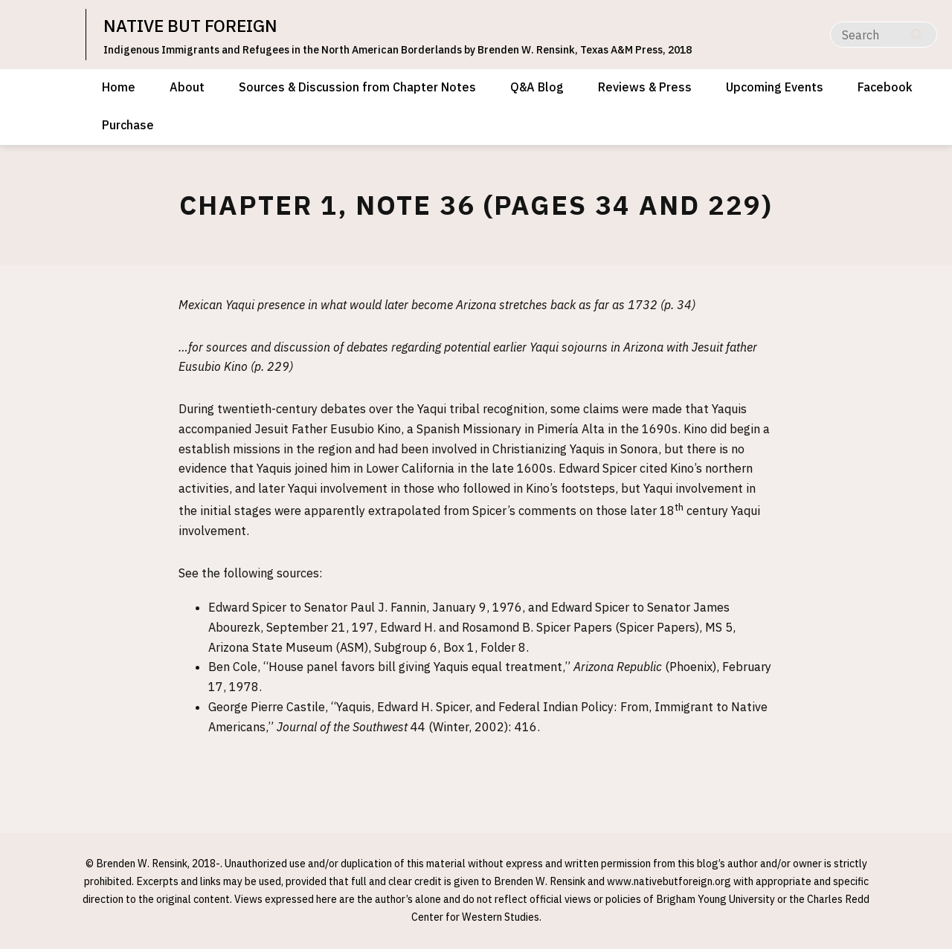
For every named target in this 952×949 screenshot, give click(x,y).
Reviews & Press (645, 87)
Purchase (128, 124)
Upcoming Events (774, 87)
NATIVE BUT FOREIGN (194, 25)
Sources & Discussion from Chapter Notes (357, 87)
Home (118, 87)
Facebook (885, 87)
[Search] (883, 35)
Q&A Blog (537, 87)
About (187, 87)
